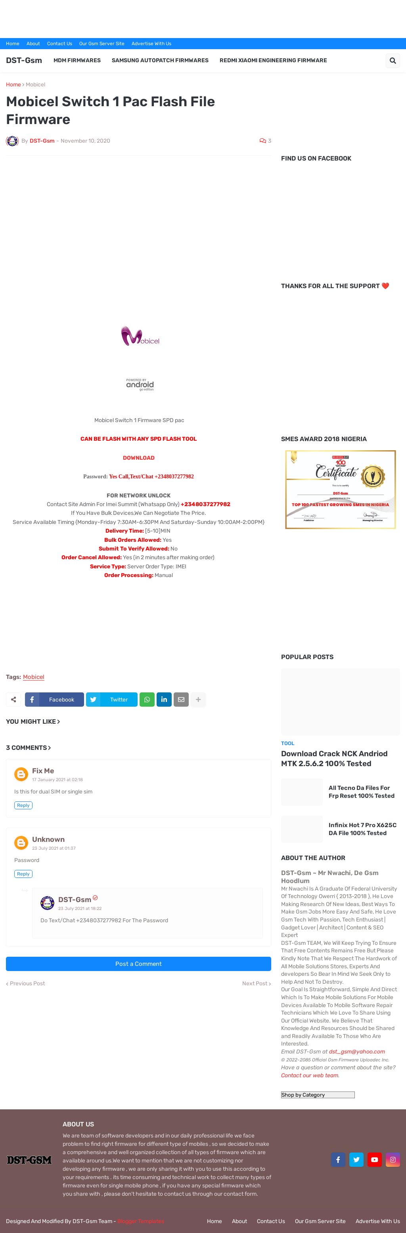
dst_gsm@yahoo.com (357, 1051)
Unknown (48, 839)
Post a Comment (138, 963)
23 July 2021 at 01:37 (54, 848)
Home (12, 43)
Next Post (254, 983)
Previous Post (27, 983)
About (33, 43)
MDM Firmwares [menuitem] (77, 60)
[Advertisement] (203, 18)
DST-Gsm (24, 60)
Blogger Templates (140, 1221)
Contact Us (59, 43)
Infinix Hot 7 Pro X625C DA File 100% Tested (362, 829)
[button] (393, 61)
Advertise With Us (151, 43)
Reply (23, 805)
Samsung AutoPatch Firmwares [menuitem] (160, 60)
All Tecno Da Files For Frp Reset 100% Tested (362, 791)
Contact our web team (309, 1075)
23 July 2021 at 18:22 (80, 908)
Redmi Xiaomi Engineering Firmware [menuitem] (273, 60)
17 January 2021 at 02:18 (57, 779)
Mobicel (35, 85)
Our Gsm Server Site (101, 43)
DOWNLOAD (139, 458)
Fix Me (43, 771)
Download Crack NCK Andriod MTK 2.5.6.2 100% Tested (334, 758)
